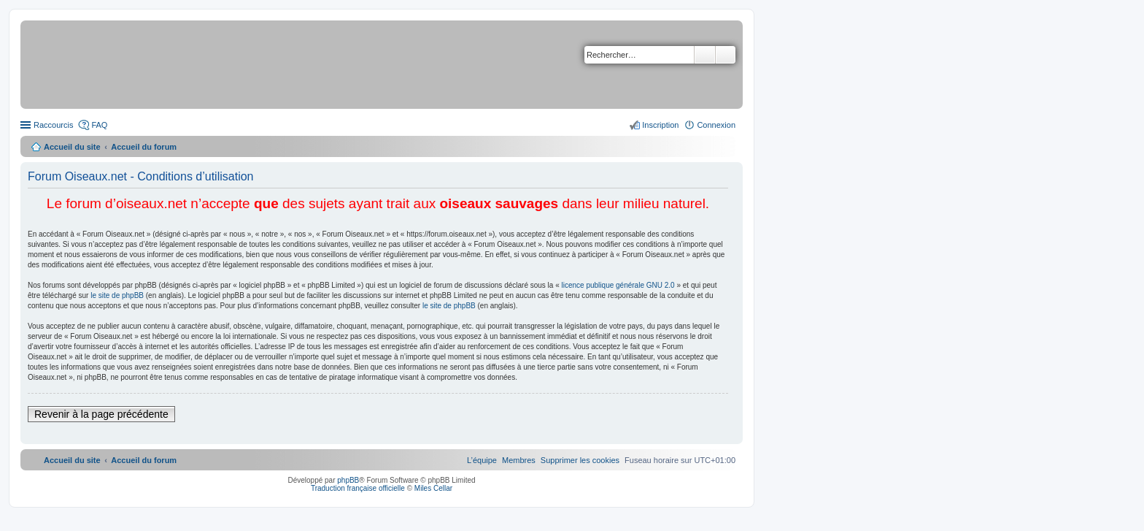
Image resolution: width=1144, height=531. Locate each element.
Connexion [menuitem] (716, 125)
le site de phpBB (117, 295)
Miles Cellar (433, 488)
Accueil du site (72, 146)
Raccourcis (53, 125)
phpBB (348, 480)
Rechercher (705, 55)
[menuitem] (580, 460)
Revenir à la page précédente (101, 414)
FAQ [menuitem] (99, 125)
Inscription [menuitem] (660, 125)
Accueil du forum (144, 146)
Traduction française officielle (358, 488)
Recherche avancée (725, 55)
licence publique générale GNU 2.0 (618, 285)
